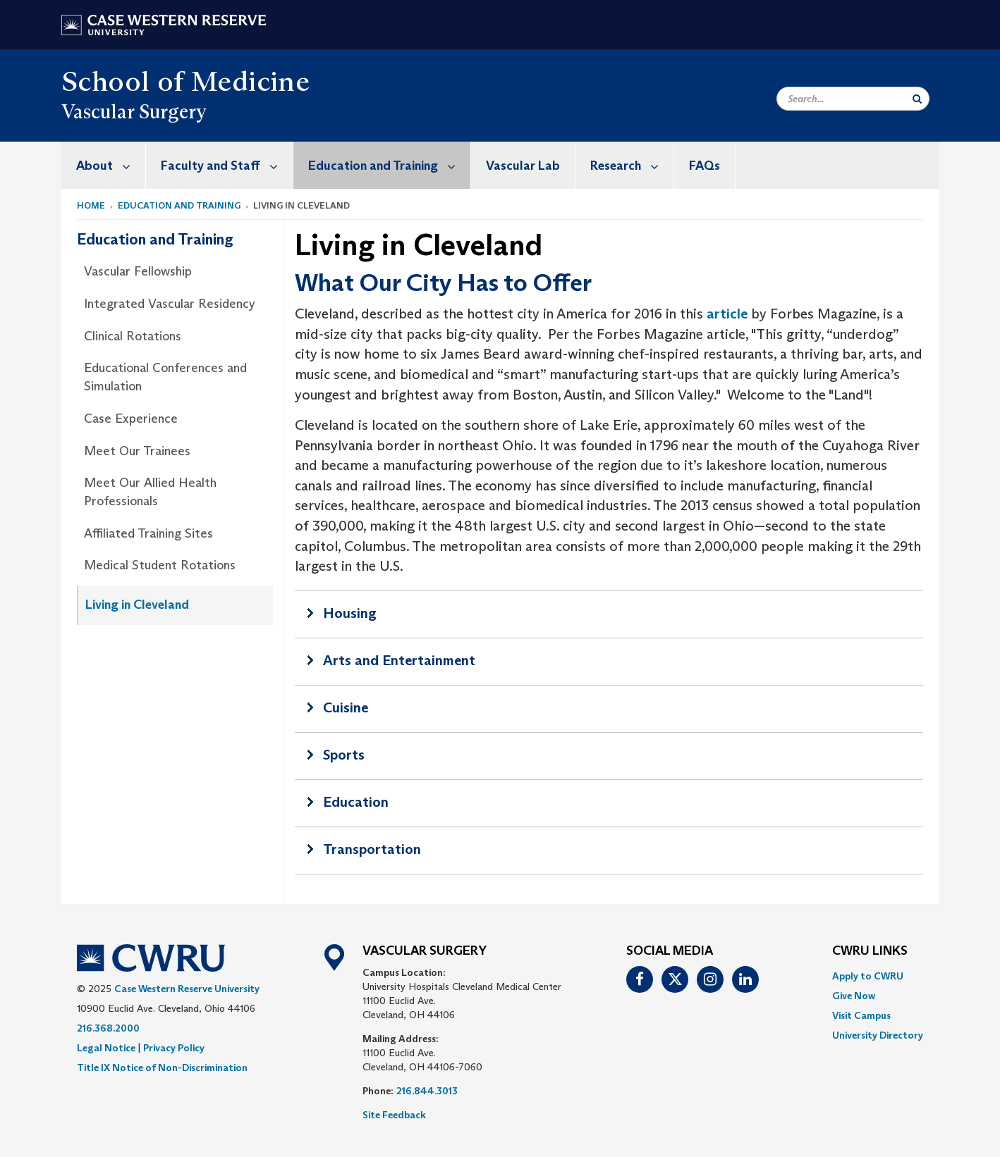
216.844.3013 (427, 1090)
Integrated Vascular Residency (169, 303)
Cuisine (345, 707)
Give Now (853, 995)
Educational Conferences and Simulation (165, 377)
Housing (350, 613)
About (110, 165)
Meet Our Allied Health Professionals (150, 492)
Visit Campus (861, 1015)
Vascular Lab (523, 165)
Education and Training (389, 165)
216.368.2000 (108, 1028)
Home (91, 205)
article (727, 313)
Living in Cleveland (137, 604)
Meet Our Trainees (137, 451)
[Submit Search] (917, 99)
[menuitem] (103, 165)
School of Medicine (185, 81)
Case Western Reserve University (187, 988)
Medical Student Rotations (160, 565)
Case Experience (131, 418)
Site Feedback (394, 1114)
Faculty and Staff (227, 165)
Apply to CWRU (867, 976)
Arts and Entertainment (399, 660)
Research (631, 165)
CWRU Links (870, 951)
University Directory (877, 1035)
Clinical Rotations (132, 336)
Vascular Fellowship (138, 271)
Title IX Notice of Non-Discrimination (162, 1067)
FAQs (704, 165)
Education (356, 801)
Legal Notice (106, 1047)
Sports (344, 754)
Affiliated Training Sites (148, 533)
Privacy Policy (174, 1047)
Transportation (372, 849)
